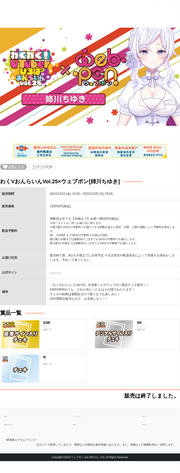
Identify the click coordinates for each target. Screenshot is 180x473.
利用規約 (79, 434)
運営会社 (10, 425)
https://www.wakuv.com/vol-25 (70, 275)
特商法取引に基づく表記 (21, 434)
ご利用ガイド (151, 425)
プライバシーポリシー (88, 425)
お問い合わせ (151, 434)
